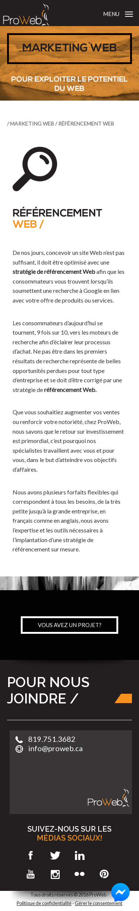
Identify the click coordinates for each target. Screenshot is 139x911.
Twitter (55, 855)
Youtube (31, 874)
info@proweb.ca (55, 748)
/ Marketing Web (30, 123)
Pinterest (104, 874)
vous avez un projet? (70, 624)
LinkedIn (80, 855)
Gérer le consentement (98, 903)
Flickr (80, 874)
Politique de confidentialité (44, 903)
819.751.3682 (52, 738)
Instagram (55, 874)
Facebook (31, 855)
